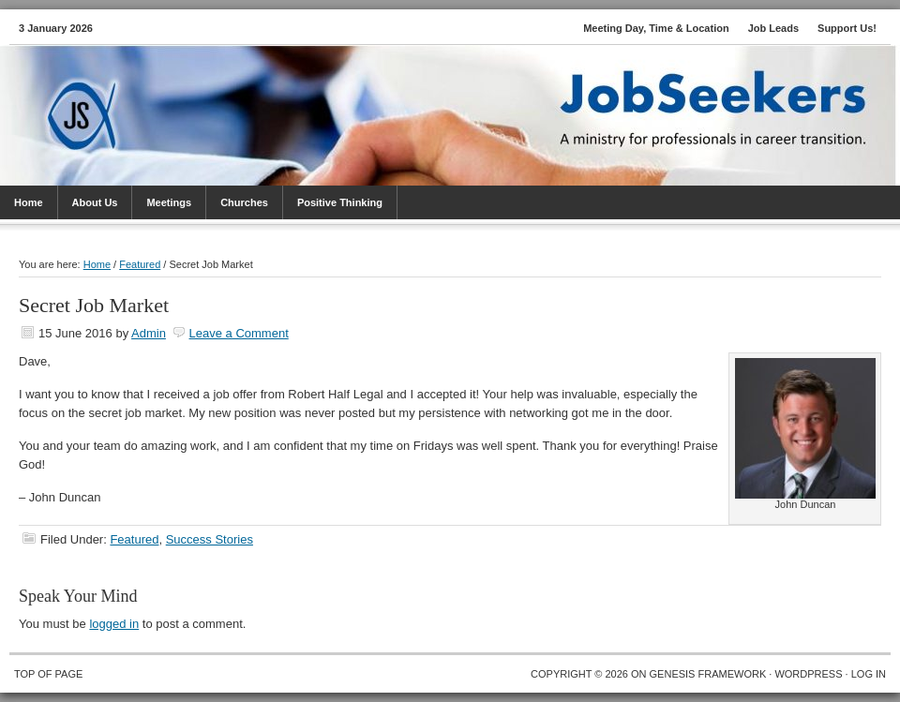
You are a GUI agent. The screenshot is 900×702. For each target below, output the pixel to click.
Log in (868, 674)
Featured (134, 539)
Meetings (168, 202)
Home (28, 202)
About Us (95, 202)
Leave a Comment (239, 333)
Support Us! (847, 28)
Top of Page (48, 674)
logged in (114, 624)
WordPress (808, 674)
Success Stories (209, 539)
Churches (244, 202)
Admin (148, 333)
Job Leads (773, 28)
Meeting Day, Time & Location (655, 28)
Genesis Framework (708, 674)
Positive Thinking (339, 202)
